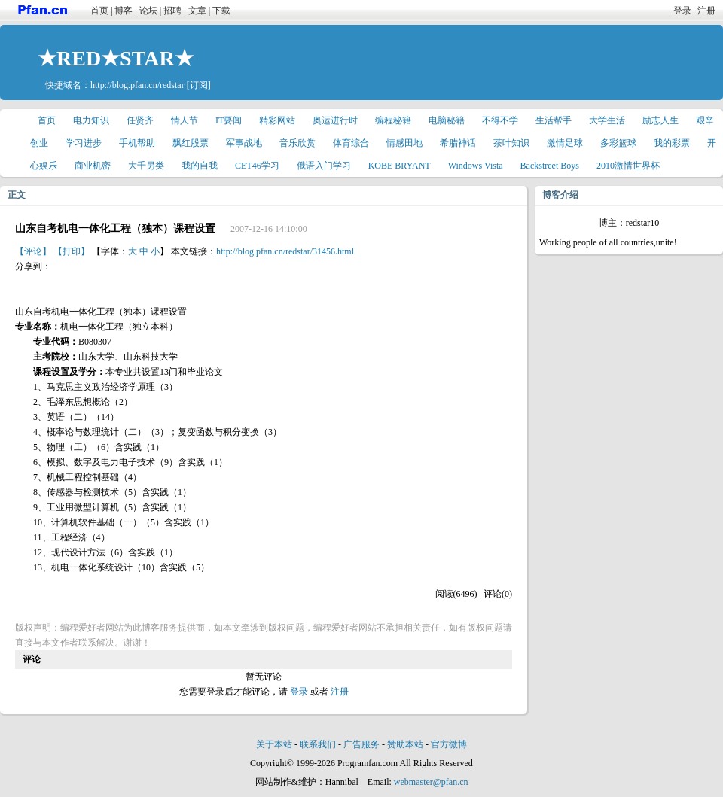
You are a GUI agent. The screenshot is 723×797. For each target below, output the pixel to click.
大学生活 (607, 120)
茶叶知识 (511, 143)
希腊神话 (458, 143)
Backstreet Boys (549, 165)
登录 (682, 10)
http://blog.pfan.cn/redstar (137, 85)
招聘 (172, 10)
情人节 (184, 120)
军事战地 (244, 143)
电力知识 (91, 120)
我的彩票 (672, 143)
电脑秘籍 (447, 120)
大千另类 (146, 165)
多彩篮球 (618, 143)
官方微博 (449, 744)
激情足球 (565, 143)
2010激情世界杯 (628, 165)
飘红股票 (190, 143)
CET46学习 (257, 165)
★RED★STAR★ (116, 58)
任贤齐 (140, 120)
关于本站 (274, 744)
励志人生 (660, 120)
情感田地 (404, 143)
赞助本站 (405, 744)
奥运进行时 (335, 120)
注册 (706, 10)
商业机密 (93, 165)
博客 (123, 10)
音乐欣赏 (297, 143)
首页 (99, 10)
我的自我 (200, 165)
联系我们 (318, 744)
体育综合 (351, 143)
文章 (197, 10)
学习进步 (84, 143)
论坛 (148, 10)
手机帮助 (137, 143)
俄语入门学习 (324, 165)
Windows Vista (475, 165)
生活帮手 (553, 120)
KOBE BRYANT (399, 165)
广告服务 (361, 744)
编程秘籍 (393, 120)
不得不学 (500, 120)
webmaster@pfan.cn (431, 782)
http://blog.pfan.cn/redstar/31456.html (285, 251)
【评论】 (33, 251)
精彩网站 (277, 120)
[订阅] (199, 85)
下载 (221, 10)
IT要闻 (228, 120)
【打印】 (71, 251)
